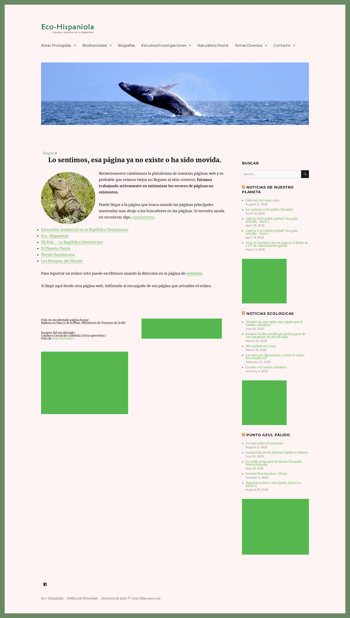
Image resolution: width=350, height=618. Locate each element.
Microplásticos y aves (261, 346)
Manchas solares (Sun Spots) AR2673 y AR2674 (273, 484)
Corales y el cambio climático (266, 367)
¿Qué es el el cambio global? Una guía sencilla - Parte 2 (271, 220)
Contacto (281, 45)
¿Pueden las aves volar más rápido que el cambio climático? (274, 323)
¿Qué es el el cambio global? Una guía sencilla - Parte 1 (271, 232)
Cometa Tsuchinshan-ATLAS (266, 474)
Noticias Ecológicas (270, 313)
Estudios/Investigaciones (163, 45)
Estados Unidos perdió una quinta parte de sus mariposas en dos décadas (275, 335)
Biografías (126, 45)
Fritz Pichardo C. (63, 338)
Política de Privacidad (82, 598)
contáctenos (143, 217)
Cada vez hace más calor (262, 200)
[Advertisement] (85, 383)
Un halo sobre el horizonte (264, 443)
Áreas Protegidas (56, 45)
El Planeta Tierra (55, 248)
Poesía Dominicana (58, 254)
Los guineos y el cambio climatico (269, 210)
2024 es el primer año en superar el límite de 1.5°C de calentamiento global (277, 244)
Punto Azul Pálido (268, 435)
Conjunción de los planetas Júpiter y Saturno (277, 452)
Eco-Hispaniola (55, 236)
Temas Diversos (248, 45)
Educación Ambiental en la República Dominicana (84, 229)
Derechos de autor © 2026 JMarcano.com (130, 598)
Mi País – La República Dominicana (72, 242)
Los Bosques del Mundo (62, 261)
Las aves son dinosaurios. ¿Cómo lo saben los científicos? (275, 356)
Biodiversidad (94, 45)
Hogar (47, 153)
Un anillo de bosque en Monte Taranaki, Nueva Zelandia (274, 463)
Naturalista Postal (212, 45)
